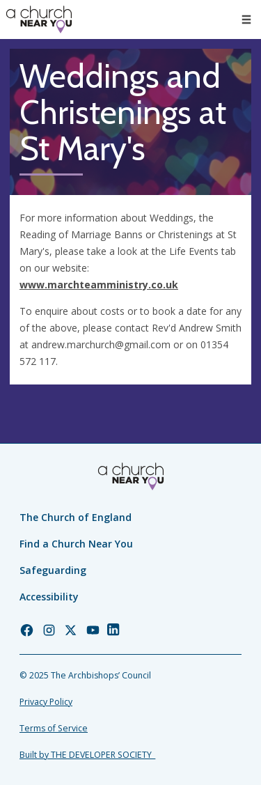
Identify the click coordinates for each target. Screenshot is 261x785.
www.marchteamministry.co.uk (98, 284)
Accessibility (49, 596)
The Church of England (75, 517)
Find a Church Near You (76, 543)
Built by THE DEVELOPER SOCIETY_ (87, 755)
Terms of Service (53, 728)
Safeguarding (52, 570)
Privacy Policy (45, 702)
